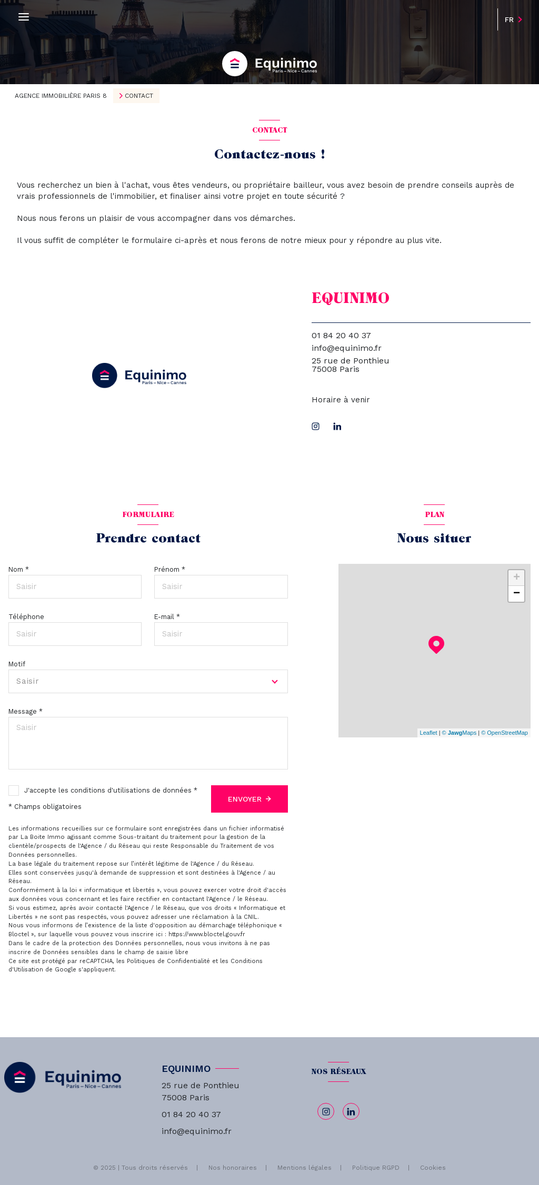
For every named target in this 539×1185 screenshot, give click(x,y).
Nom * (18, 569)
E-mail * (167, 617)
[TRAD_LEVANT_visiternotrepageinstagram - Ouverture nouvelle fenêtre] (316, 426)
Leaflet (428, 733)
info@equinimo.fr (347, 348)
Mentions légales (304, 1167)
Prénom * (169, 569)
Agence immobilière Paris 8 (61, 95)
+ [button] (516, 578)
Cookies (433, 1167)
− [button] (516, 594)
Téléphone (26, 617)
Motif (16, 664)
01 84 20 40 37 (341, 335)
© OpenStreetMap (504, 733)
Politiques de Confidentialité (168, 961)
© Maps (459, 733)
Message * (25, 711)
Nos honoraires (232, 1167)
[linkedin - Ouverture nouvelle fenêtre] (337, 426)
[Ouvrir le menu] (23, 17)
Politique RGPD (376, 1167)
